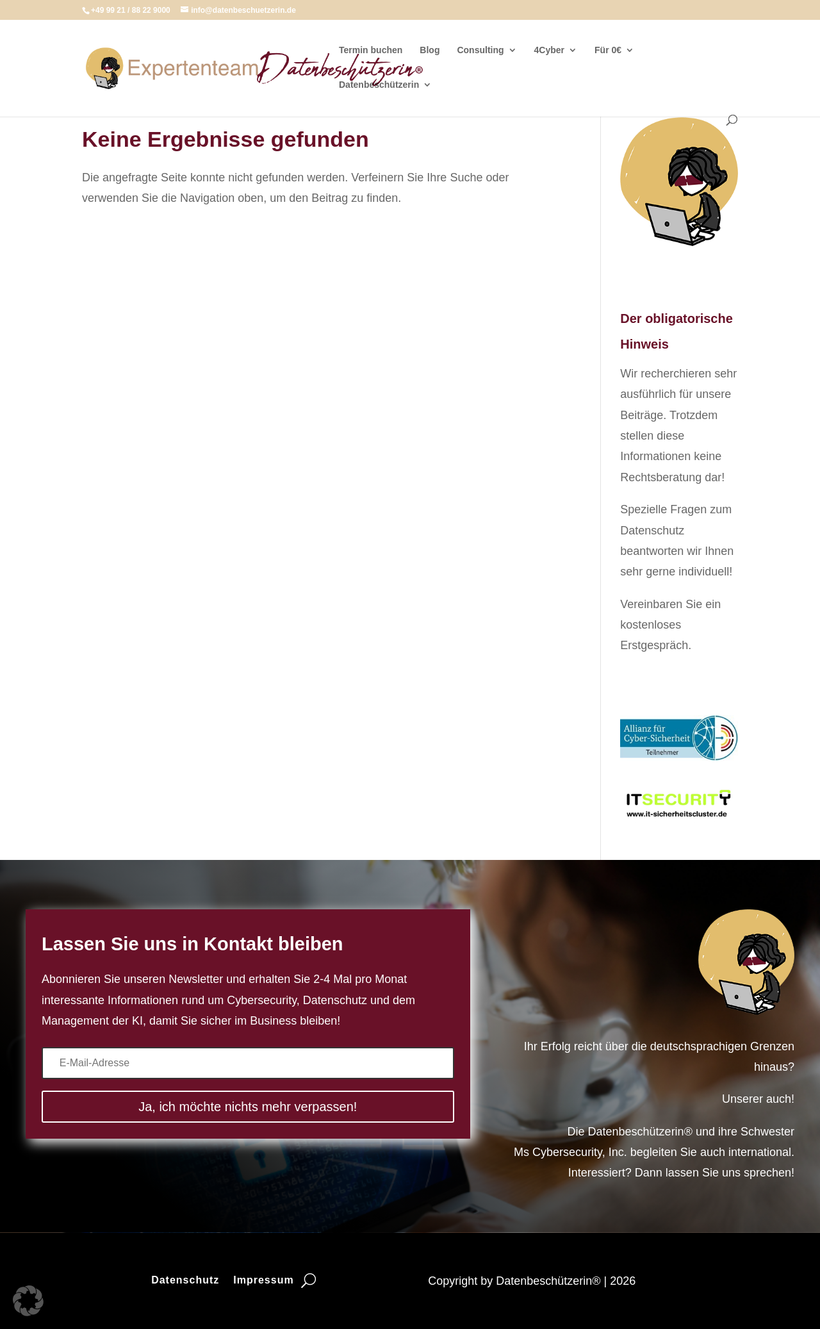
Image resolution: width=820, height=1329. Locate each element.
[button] (28, 1301)
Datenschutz (185, 1280)
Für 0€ (607, 50)
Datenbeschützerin (379, 85)
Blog (429, 50)
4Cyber (549, 50)
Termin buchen (370, 50)
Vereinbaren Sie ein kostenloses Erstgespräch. (670, 625)
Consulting (480, 50)
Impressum (263, 1280)
